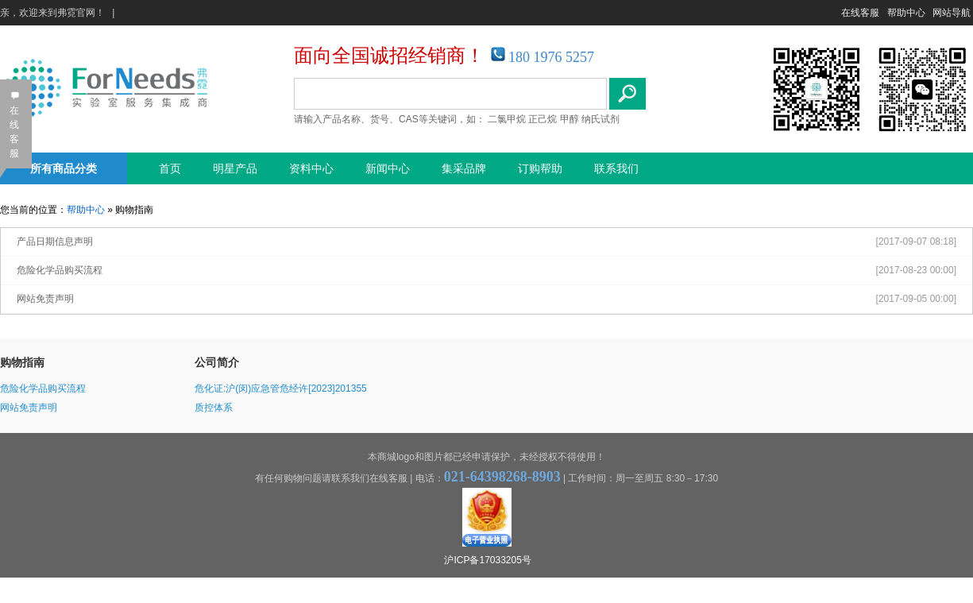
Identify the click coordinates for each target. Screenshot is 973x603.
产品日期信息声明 (55, 241)
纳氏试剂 (600, 119)
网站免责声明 (45, 298)
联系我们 (616, 168)
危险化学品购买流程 (59, 270)
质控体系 (214, 407)
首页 (170, 168)
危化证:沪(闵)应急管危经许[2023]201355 (281, 388)
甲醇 (569, 119)
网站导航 (951, 12)
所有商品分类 (63, 168)
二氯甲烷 (507, 119)
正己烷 (542, 119)
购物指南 (22, 362)
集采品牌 (464, 168)
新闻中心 (387, 168)
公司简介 (217, 362)
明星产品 (235, 168)
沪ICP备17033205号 (487, 560)
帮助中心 (906, 12)
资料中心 (311, 168)
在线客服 (860, 12)
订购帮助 (540, 168)
